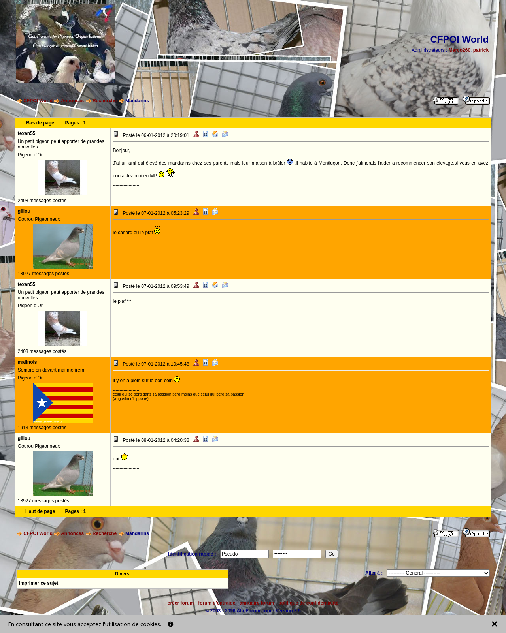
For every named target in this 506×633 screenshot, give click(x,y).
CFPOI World (38, 100)
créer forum (181, 603)
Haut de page (40, 511)
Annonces (72, 100)
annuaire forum (257, 603)
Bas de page (40, 123)
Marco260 (459, 50)
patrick (481, 50)
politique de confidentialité (308, 603)
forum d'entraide (216, 603)
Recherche (105, 100)
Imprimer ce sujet (38, 583)
